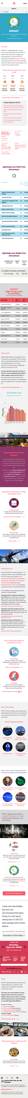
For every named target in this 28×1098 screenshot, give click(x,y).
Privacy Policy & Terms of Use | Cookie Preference (12, 1093)
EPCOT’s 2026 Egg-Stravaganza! (13, 117)
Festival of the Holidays (13, 474)
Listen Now (7, 1089)
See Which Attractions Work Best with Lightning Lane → (11, 616)
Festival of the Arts (10, 476)
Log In (25, 3)
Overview (6, 12)
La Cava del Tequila (8, 1015)
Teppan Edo (6, 1006)
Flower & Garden (20, 59)
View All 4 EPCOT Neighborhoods (14, 893)
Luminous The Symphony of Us (11, 816)
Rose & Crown (7, 1008)
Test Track (15, 585)
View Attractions (14, 861)
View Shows (14, 885)
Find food (14, 1066)
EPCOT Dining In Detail (10, 1019)
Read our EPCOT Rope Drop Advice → (11, 631)
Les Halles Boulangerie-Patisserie (12, 1012)
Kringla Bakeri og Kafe (9, 1010)
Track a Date (14, 541)
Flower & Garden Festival (18, 470)
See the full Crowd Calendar (12, 97)
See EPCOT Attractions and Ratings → (12, 606)
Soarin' (3, 375)
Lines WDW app (21, 881)
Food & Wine (16, 61)
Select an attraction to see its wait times (13, 931)
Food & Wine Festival (15, 472)
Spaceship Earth (6, 585)
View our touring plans (14, 667)
